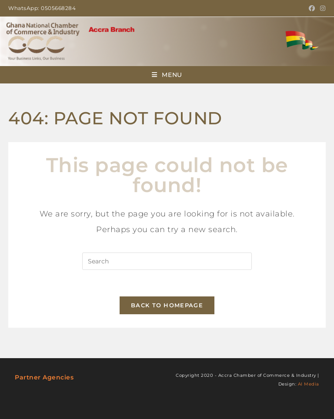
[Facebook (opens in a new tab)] (312, 8)
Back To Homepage (167, 305)
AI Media (308, 384)
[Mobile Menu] (167, 74)
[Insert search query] (167, 261)
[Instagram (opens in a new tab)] (321, 8)
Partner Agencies (44, 377)
